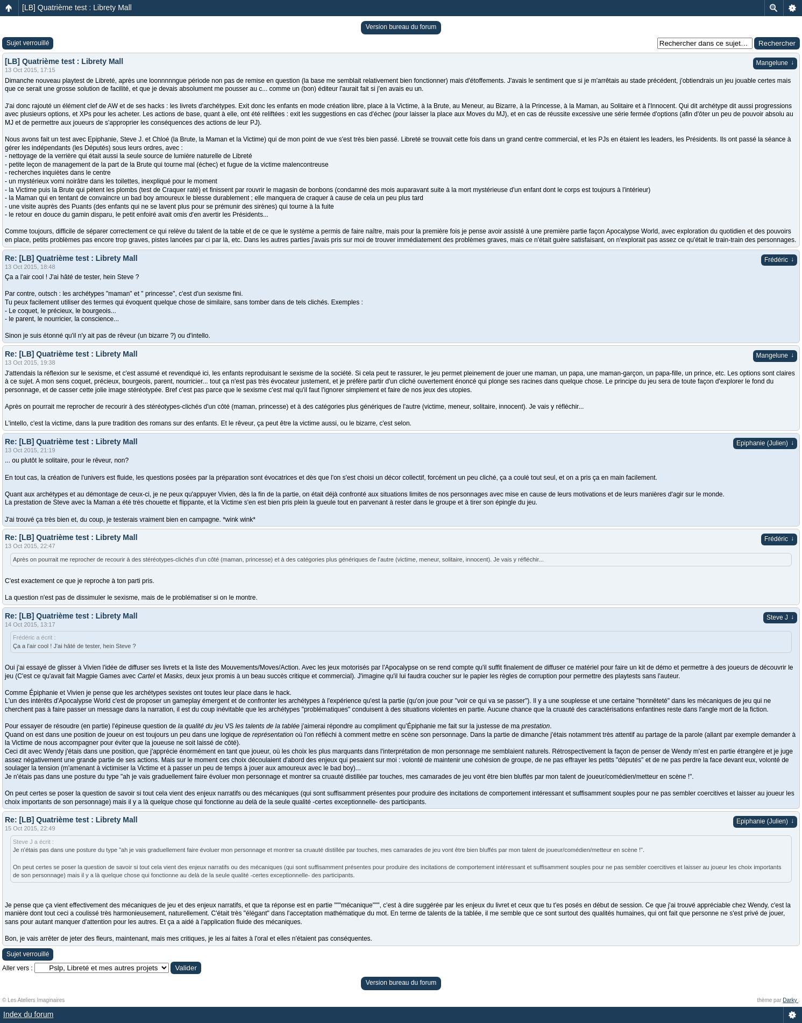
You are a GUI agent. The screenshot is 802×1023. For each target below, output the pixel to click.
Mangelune (775, 63)
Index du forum (28, 1014)
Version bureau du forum (401, 27)
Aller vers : (17, 968)
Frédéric (779, 260)
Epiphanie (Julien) (765, 443)
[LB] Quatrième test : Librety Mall (77, 7)
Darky (790, 1000)
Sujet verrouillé (27, 43)
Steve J (780, 617)
